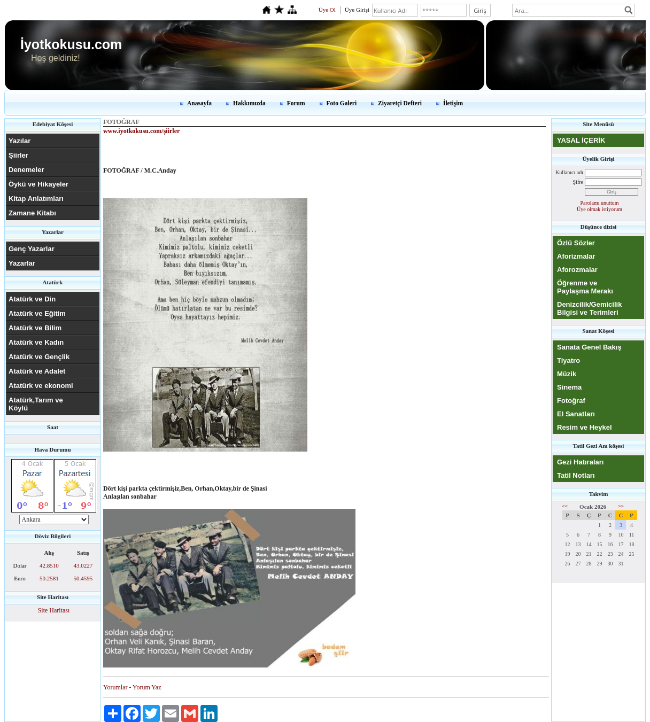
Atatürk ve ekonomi (41, 386)
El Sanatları (576, 414)
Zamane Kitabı (32, 213)
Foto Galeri (342, 103)
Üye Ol (327, 9)
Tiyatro (568, 360)
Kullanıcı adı (569, 172)
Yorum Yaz (147, 687)
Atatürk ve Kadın (36, 342)
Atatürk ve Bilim (35, 328)
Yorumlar (115, 687)
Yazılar (19, 141)
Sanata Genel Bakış (589, 347)
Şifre (578, 182)
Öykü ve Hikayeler (38, 184)
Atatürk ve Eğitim (37, 313)
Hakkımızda (249, 103)
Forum (296, 103)
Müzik (566, 374)
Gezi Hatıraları (580, 462)
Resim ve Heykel (584, 427)
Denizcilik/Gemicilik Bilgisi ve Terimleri (589, 308)
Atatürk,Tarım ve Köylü (36, 404)
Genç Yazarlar (32, 249)
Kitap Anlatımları (36, 199)
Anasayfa (199, 103)
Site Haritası (54, 610)
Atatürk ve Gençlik (39, 357)
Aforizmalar (576, 256)
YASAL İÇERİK (581, 140)
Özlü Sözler (576, 243)
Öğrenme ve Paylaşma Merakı (585, 287)
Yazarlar (22, 263)
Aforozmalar (577, 270)
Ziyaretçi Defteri (400, 103)
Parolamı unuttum (600, 203)
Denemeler (26, 170)
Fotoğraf (571, 401)
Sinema (569, 387)
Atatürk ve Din (32, 299)
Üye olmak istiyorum (599, 209)
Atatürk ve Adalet (37, 371)
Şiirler (18, 155)
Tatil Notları (576, 475)
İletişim (453, 103)
